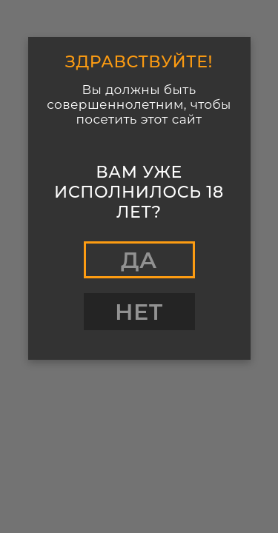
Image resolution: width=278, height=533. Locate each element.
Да (139, 260)
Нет (139, 312)
